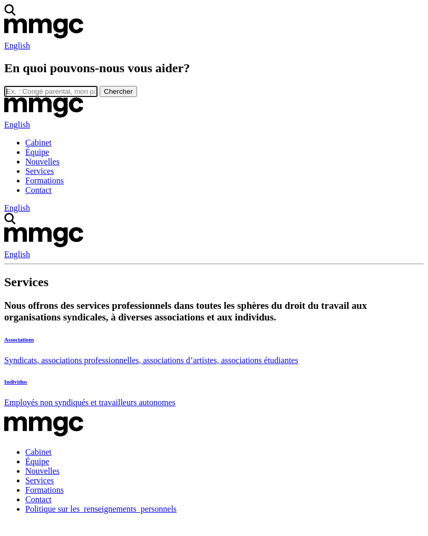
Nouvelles (42, 161)
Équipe (37, 152)
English (17, 45)
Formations (44, 180)
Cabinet (38, 142)
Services (39, 171)
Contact (38, 190)
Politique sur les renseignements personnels (101, 508)
